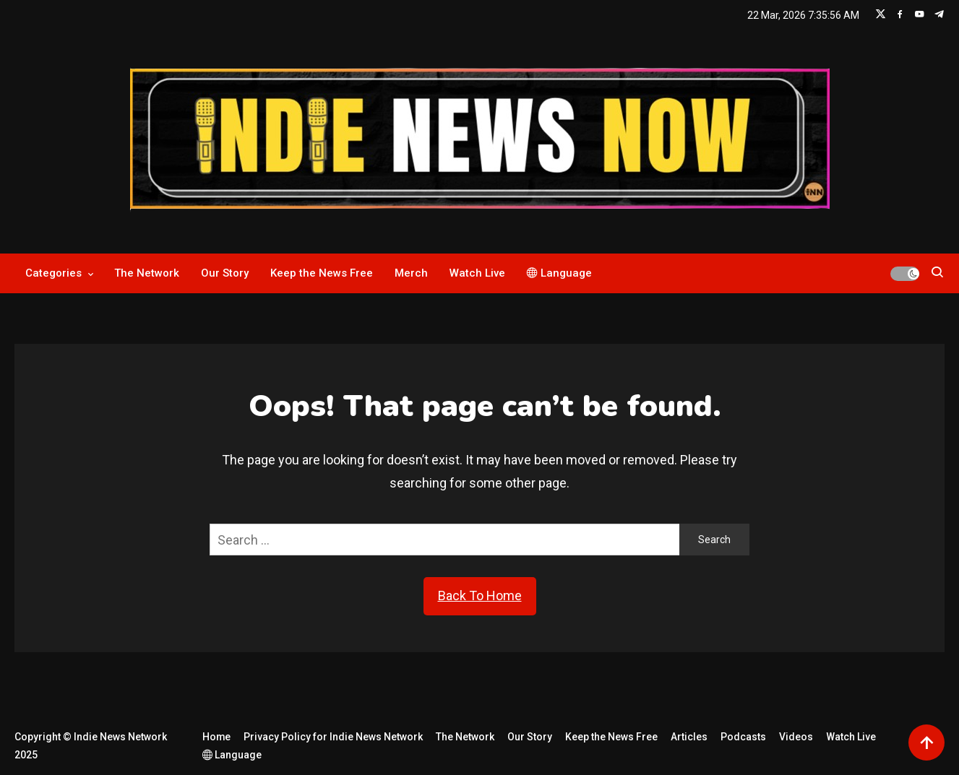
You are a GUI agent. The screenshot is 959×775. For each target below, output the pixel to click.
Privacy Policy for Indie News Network (333, 736)
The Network (146, 273)
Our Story (225, 273)
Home (216, 736)
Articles (689, 736)
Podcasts (744, 736)
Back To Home (480, 595)
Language (559, 273)
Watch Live (477, 273)
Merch (411, 273)
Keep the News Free (321, 273)
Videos (797, 736)
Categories (53, 273)
